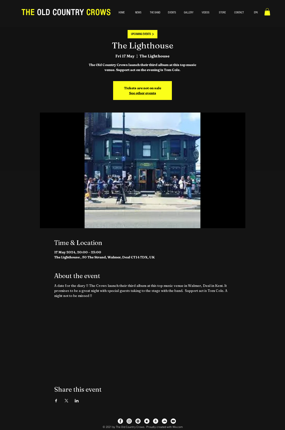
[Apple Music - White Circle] (146, 421)
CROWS (97, 12)
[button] (267, 12)
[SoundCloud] (164, 421)
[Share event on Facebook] (56, 400)
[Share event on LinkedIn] (77, 400)
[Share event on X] (66, 400)
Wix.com (178, 427)
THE (29, 12)
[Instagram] (129, 421)
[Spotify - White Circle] (138, 421)
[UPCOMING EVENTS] (142, 34)
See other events (142, 93)
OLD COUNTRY (60, 12)
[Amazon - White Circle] (155, 421)
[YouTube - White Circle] (173, 421)
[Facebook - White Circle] (120, 421)
